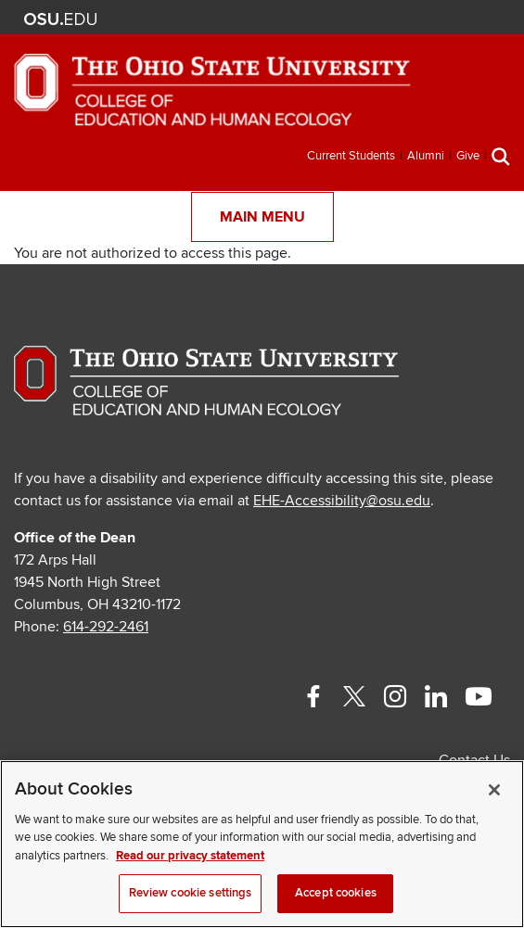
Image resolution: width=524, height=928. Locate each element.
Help (356, 19)
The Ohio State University (60, 19)
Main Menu (262, 217)
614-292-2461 (105, 626)
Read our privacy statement (190, 855)
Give (467, 155)
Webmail (466, 19)
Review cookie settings (190, 892)
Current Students (351, 155)
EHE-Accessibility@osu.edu (341, 500)
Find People (439, 19)
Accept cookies (336, 892)
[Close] (494, 789)
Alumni (425, 155)
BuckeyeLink (384, 19)
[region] (262, 844)
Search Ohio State (494, 19)
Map (411, 19)
